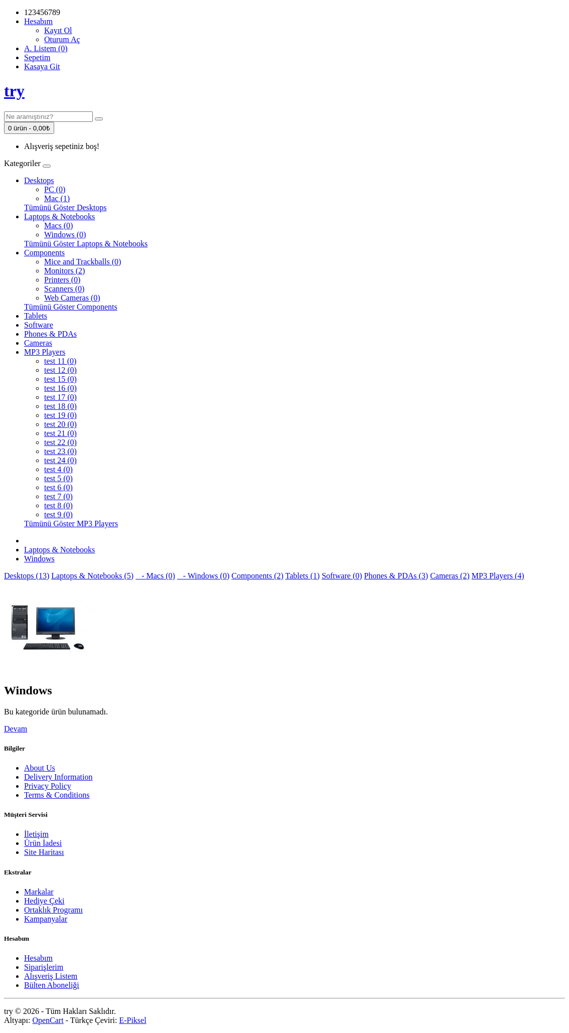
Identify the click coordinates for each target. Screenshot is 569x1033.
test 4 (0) (58, 469)
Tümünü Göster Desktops (65, 207)
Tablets (35, 316)
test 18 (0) (60, 406)
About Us (39, 768)
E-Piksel (132, 1020)
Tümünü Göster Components (70, 307)
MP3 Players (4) (498, 575)
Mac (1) (57, 198)
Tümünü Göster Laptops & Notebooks (86, 243)
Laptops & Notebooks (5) (92, 575)
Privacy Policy (47, 786)
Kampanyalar (45, 919)
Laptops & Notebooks (59, 216)
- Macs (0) (155, 575)
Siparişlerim (43, 967)
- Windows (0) (203, 575)
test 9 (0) (58, 514)
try (14, 91)
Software (38, 325)
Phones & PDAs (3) (396, 575)
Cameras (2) (450, 575)
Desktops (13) (26, 575)
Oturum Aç (62, 39)
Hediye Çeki (44, 901)
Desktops (39, 180)
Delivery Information (58, 777)
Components (44, 252)
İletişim (36, 834)
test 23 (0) (60, 451)
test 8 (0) (58, 505)
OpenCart (47, 1020)
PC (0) (54, 189)
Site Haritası (44, 852)
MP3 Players (44, 352)
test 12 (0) (60, 370)
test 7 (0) (58, 496)
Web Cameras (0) (72, 297)
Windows (39, 558)
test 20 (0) (60, 424)
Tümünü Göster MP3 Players (71, 523)
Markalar (39, 892)
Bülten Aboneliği (51, 985)
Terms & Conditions (56, 795)
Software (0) (342, 575)
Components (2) (257, 575)
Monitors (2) (64, 270)
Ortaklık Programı (53, 910)
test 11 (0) (60, 361)
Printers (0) (62, 279)
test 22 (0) (60, 442)
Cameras (38, 343)
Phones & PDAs (50, 334)
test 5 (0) (58, 478)
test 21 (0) (60, 433)
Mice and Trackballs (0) (82, 261)
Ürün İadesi (43, 843)
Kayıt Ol (58, 30)
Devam (15, 728)
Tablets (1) (303, 575)
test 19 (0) (60, 415)
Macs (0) (58, 225)
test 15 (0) (60, 379)
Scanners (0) (64, 288)
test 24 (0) (60, 460)
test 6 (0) (58, 487)
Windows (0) (65, 234)
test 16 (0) (60, 388)
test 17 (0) (60, 397)
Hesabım (38, 958)
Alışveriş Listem (50, 976)
